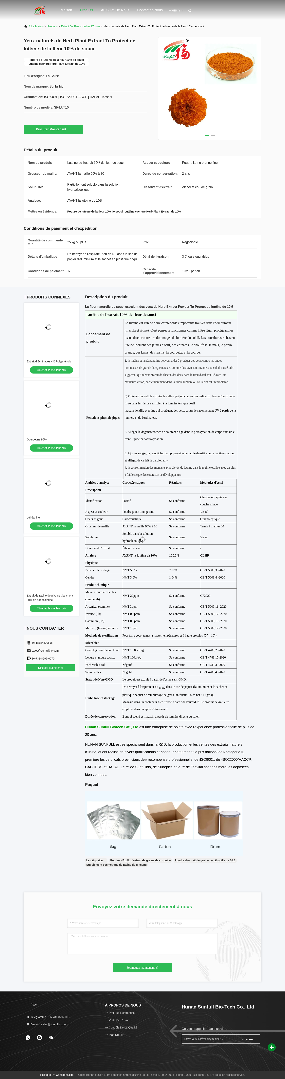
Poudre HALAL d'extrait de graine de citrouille (140, 860)
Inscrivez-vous (249, 1039)
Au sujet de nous (115, 10)
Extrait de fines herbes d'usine (81, 26)
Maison (66, 10)
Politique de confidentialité (56, 1074)
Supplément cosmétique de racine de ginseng (116, 864)
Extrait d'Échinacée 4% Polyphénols (49, 361)
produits (53, 26)
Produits (86, 10)
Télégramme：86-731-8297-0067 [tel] (49, 1017)
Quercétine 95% (37, 439)
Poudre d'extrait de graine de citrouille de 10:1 (205, 860)
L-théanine (33, 517)
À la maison (36, 26)
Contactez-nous (150, 10)
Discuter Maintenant (53, 129)
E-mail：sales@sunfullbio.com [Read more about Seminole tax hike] (47, 1024)
